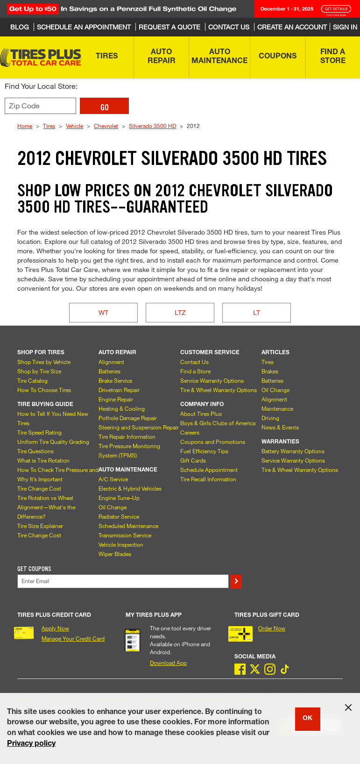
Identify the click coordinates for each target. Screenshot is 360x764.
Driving (270, 417)
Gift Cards (193, 460)
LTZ (180, 312)
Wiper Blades (115, 553)
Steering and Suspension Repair (139, 427)
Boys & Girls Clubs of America (217, 423)
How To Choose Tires (44, 389)
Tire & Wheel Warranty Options (218, 389)
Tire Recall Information (208, 479)
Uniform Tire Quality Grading (53, 441)
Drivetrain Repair (119, 389)
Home (24, 125)
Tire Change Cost (39, 488)
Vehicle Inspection (121, 544)
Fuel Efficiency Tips (204, 451)
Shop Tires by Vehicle (44, 361)
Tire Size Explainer (40, 525)
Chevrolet (106, 125)
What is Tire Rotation (43, 460)
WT (103, 312)
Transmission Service (125, 535)
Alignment (111, 361)
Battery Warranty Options (293, 451)
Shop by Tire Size (39, 371)
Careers (189, 432)
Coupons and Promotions (212, 441)
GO (104, 107)
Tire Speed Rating (39, 432)
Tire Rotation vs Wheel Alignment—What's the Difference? (46, 507)
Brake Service (115, 380)
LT (256, 312)
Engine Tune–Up (119, 497)
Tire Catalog (32, 380)
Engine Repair (116, 399)
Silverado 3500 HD (152, 125)
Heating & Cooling (122, 408)
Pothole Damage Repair (128, 417)
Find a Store (195, 371)
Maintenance (277, 408)
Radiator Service (119, 516)
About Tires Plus (201, 413)
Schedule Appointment (209, 469)
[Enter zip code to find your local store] (40, 106)
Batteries (109, 371)
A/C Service (113, 479)
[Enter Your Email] (122, 581)
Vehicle (74, 125)
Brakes (269, 371)
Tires (49, 125)
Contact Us (194, 361)
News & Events (280, 427)
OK (307, 718)
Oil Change (113, 507)
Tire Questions (35, 451)
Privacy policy (31, 744)
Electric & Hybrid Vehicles (130, 488)
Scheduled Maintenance (128, 525)
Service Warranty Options (212, 380)
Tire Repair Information (127, 436)
